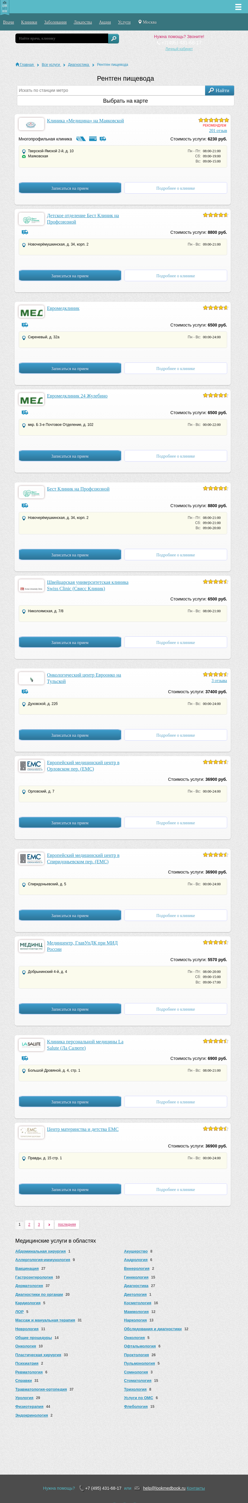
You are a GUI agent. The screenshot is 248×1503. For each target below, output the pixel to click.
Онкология (134, 1337)
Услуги (124, 22)
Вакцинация (27, 1268)
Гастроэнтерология (34, 1277)
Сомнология (136, 1372)
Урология (24, 1397)
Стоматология (138, 1380)
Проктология (136, 1355)
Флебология (136, 1406)
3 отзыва (219, 680)
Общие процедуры (33, 1337)
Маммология (136, 1311)
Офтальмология (140, 1346)
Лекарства (83, 22)
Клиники (29, 22)
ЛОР (19, 1311)
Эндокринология (31, 1415)
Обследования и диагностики (153, 1329)
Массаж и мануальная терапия (45, 1320)
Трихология (135, 1389)
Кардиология (28, 1303)
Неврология (27, 1329)
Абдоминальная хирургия (40, 1251)
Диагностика (136, 1285)
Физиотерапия (29, 1406)
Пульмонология (139, 1363)
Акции (105, 22)
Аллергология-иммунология (42, 1259)
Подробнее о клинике (175, 188)
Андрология (136, 1259)
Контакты (196, 1488)
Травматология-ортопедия (41, 1389)
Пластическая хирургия (38, 1355)
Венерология (137, 1268)
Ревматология (29, 1372)
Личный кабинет (179, 49)
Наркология (135, 1320)
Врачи (8, 22)
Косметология (137, 1303)
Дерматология (29, 1285)
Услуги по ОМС (138, 1397)
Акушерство (136, 1251)
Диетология (135, 1294)
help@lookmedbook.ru (164, 1488)
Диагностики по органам (39, 1294)
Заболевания (55, 22)
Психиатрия (27, 1363)
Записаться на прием (70, 188)
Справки (23, 1380)
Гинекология (136, 1277)
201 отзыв (218, 130)
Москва (147, 22)
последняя (67, 1224)
